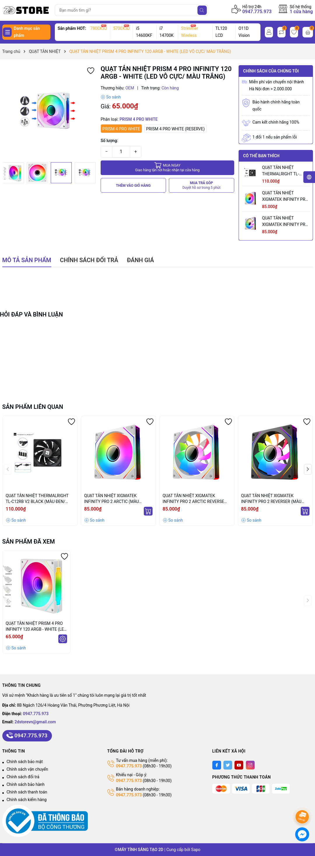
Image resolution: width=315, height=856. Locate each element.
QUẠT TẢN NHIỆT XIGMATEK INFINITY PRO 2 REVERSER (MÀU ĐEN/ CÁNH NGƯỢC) (271, 498)
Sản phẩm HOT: (72, 28)
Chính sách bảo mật (25, 761)
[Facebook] (216, 765)
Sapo (195, 849)
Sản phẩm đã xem (28, 541)
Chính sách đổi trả (23, 776)
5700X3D (121, 28)
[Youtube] (239, 765)
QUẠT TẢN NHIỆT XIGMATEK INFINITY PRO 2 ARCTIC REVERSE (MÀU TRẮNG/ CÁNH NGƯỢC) (285, 222)
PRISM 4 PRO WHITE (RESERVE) (175, 129)
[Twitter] (227, 765)
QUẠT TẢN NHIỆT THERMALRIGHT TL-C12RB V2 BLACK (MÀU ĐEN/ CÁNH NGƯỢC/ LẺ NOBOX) (284, 171)
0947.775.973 (257, 11)
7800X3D (98, 28)
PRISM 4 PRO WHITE (121, 129)
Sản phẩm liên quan (32, 406)
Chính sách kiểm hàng (27, 799)
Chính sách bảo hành (26, 784)
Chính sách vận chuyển (27, 769)
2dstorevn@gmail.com (35, 722)
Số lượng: (109, 140)
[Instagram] (250, 765)
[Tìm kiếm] (202, 10)
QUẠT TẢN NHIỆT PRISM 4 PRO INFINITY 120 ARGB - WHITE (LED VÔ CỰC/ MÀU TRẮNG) (36, 626)
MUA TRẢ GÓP (201, 185)
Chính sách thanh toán (27, 792)
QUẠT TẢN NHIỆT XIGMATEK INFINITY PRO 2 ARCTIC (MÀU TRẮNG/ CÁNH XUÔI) (285, 197)
